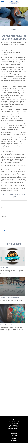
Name (2, 199)
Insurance (14, 440)
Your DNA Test (4, 267)
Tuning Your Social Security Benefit (9, 297)
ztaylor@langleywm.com (14, 430)
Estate (14, 438)
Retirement (14, 435)
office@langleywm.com (14, 428)
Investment (14, 437)
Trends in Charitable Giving (7, 325)
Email (2, 208)
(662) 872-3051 (16, 421)
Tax (14, 442)
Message (3, 216)
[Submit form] (5, 230)
